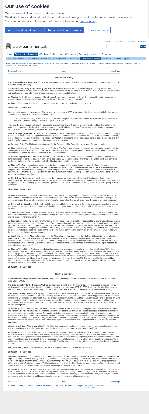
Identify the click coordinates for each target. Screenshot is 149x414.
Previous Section (15, 71)
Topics (126, 59)
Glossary (20, 386)
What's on (45, 59)
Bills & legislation (59, 59)
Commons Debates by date (107, 63)
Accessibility (107, 42)
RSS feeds (131, 42)
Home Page (115, 71)
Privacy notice (89, 385)
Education (106, 54)
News (118, 59)
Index (64, 71)
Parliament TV (108, 59)
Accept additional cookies (25, 30)
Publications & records (90, 59)
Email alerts (119, 42)
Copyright (79, 386)
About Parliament (68, 54)
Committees (73, 59)
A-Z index (11, 386)
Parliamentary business (26, 54)
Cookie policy (100, 385)
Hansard (76, 63)
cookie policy (88, 21)
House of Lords (32, 59)
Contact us (142, 42)
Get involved (84, 54)
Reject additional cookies (64, 30)
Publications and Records (62, 63)
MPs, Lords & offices (48, 54)
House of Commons (15, 59)
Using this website (66, 386)
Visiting (96, 54)
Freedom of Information (43, 386)
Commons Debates (88, 63)
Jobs (56, 386)
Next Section (13, 382)
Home (10, 54)
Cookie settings (97, 30)
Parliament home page (24, 63)
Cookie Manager (90, 387)
